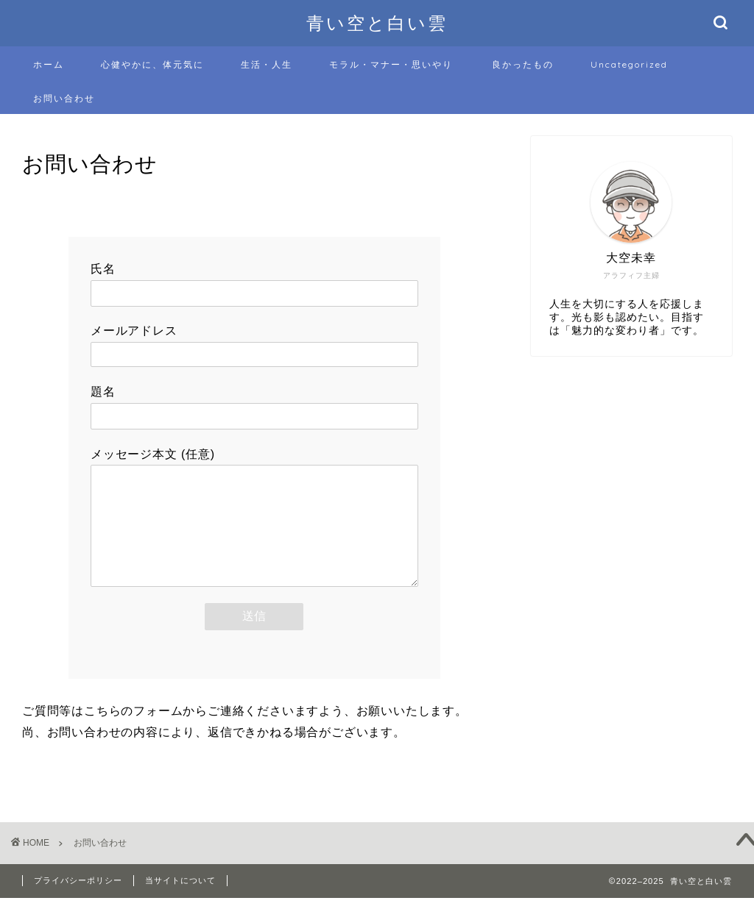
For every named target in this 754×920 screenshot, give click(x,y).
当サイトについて (180, 902)
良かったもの (523, 64)
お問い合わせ (64, 98)
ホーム (48, 64)
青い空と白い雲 (377, 23)
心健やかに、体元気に (152, 64)
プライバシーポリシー (78, 902)
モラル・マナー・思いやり (391, 64)
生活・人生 (266, 64)
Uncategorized (629, 64)
